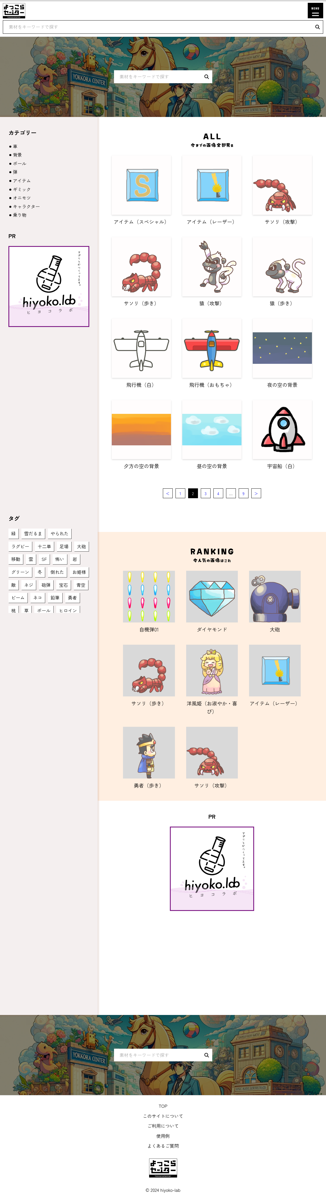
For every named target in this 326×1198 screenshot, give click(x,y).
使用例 (163, 1135)
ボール (19, 163)
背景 (17, 154)
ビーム (18, 597)
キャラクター (26, 206)
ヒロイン (68, 610)
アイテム (22, 180)
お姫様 (79, 571)
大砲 (81, 546)
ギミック (22, 189)
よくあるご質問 (163, 1145)
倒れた (57, 571)
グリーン (20, 571)
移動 (15, 559)
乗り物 (19, 214)
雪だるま (33, 533)
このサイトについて (163, 1116)
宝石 (63, 584)
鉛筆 (55, 597)
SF (44, 559)
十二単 (44, 546)
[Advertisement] (212, 956)
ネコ (37, 597)
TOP (163, 1105)
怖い (59, 559)
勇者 (72, 597)
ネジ (28, 584)
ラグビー (20, 546)
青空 (80, 584)
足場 (64, 546)
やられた (60, 533)
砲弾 (46, 584)
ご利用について (163, 1125)
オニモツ (22, 197)
